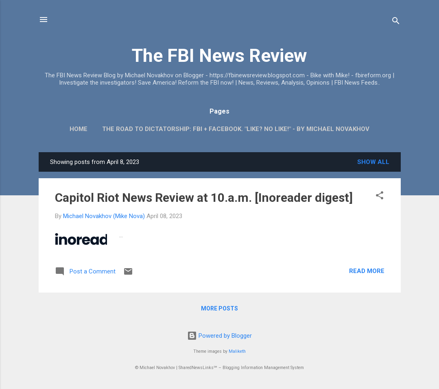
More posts (219, 308)
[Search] (396, 22)
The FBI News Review (219, 55)
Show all (373, 162)
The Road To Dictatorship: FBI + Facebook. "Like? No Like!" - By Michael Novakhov (235, 129)
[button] (379, 196)
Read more (366, 271)
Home (78, 129)
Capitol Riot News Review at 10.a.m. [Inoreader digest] (204, 197)
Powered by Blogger (219, 335)
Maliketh (237, 351)
